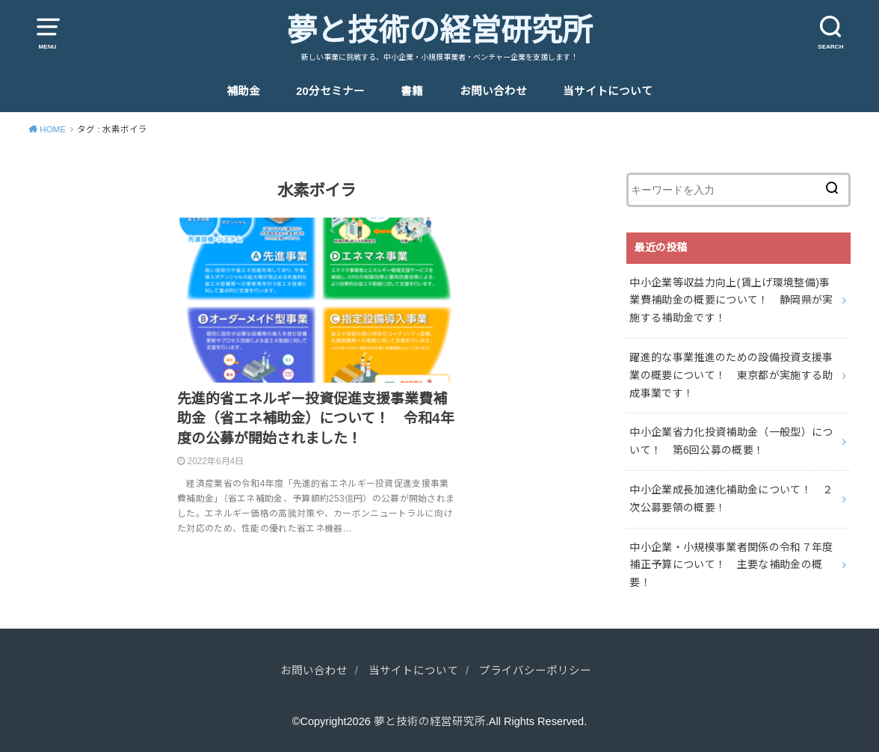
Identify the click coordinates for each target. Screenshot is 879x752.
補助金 (243, 91)
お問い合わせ (493, 91)
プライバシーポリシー (535, 671)
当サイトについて (608, 91)
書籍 (412, 91)
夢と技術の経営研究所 (439, 30)
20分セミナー (330, 91)
